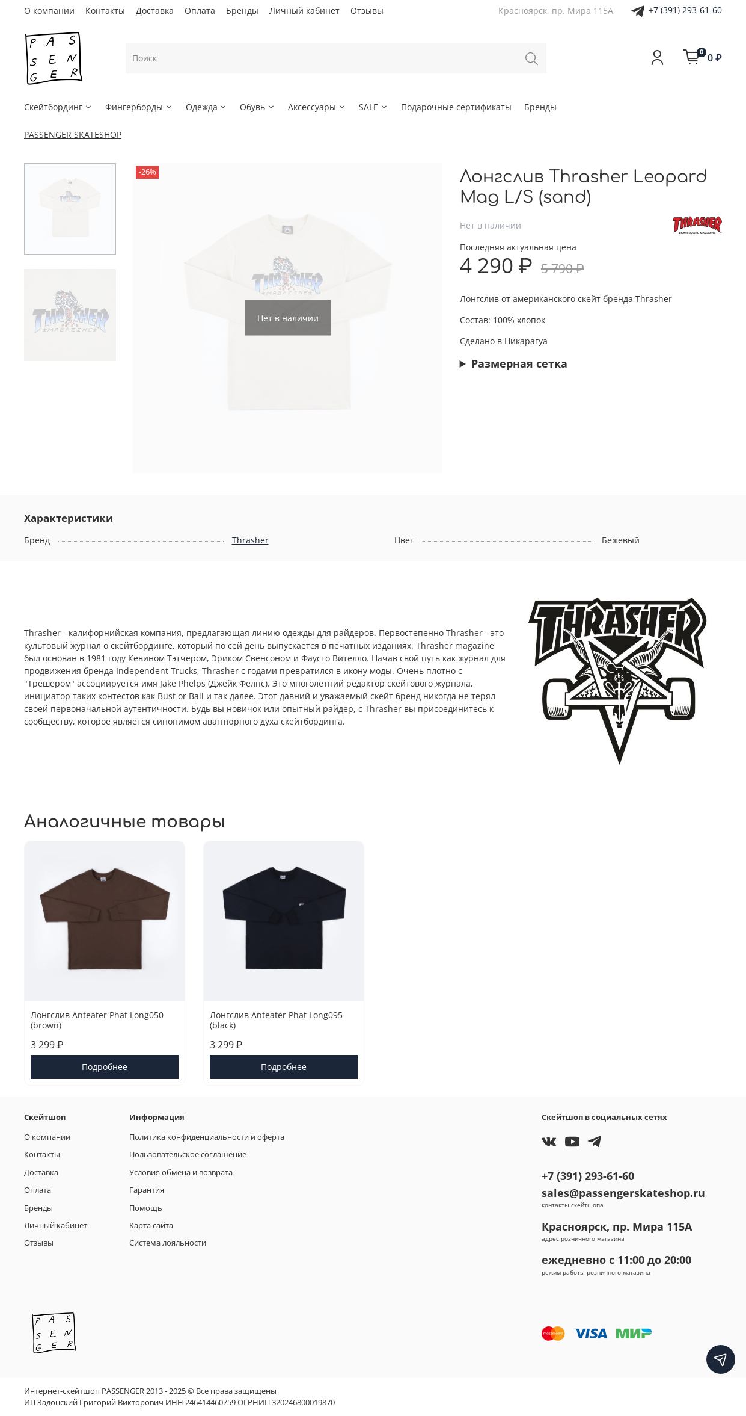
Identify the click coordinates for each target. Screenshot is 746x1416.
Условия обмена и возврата (181, 1172)
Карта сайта (151, 1225)
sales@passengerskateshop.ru (623, 1193)
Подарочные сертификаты (456, 107)
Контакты (105, 10)
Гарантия (146, 1190)
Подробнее (104, 1067)
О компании (49, 10)
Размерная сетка (519, 363)
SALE (373, 107)
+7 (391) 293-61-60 (685, 10)
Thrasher (250, 540)
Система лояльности (167, 1243)
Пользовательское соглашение (187, 1154)
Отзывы (367, 10)
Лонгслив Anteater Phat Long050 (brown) (97, 1020)
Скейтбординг (58, 107)
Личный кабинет (304, 10)
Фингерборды (139, 107)
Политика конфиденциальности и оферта (206, 1137)
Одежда (207, 107)
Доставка (155, 10)
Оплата (200, 10)
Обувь (257, 107)
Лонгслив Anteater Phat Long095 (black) (276, 1020)
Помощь (145, 1208)
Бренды (242, 10)
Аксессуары (317, 107)
